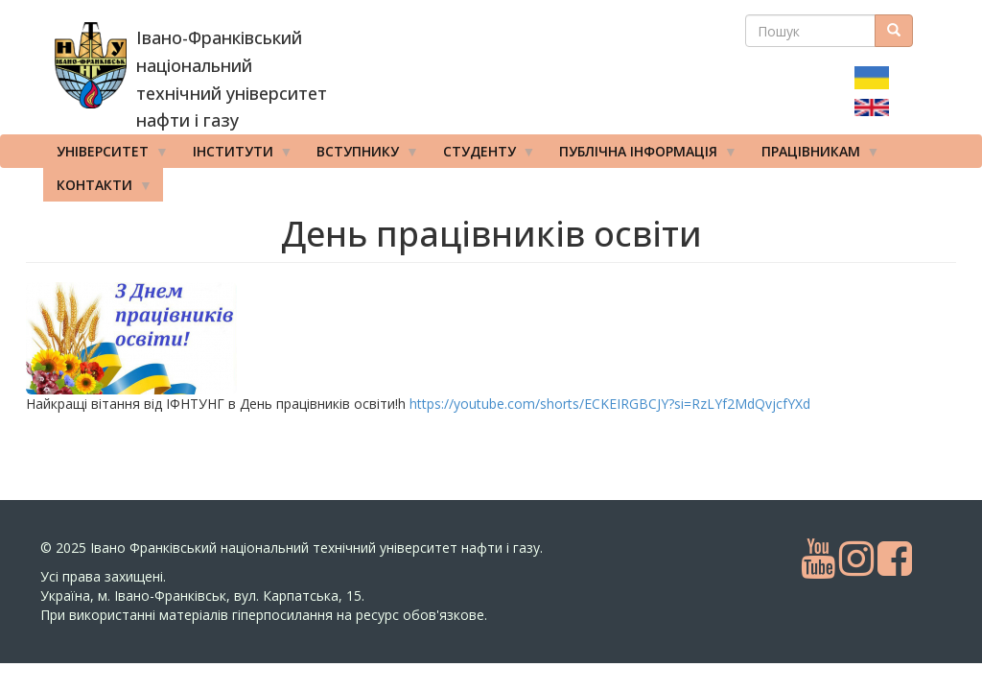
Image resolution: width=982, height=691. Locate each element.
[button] (179, 338)
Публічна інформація (641, 155)
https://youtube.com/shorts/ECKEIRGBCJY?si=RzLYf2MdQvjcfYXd (609, 403)
